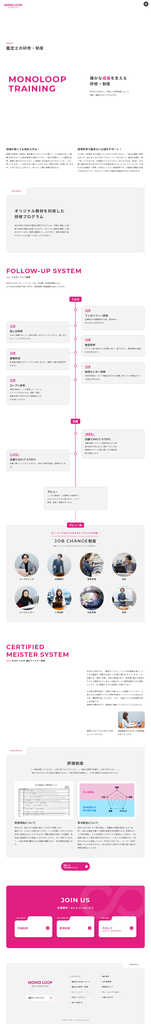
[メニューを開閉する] (146, 4)
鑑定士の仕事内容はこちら (76, 866)
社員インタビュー (79, 997)
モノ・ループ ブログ (110, 992)
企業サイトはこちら (40, 997)
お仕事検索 (107, 982)
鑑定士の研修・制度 (80, 987)
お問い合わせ (107, 997)
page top (134, 964)
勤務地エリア (107, 987)
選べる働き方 (77, 1002)
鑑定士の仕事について (81, 982)
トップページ (75, 976)
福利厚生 (106, 976)
